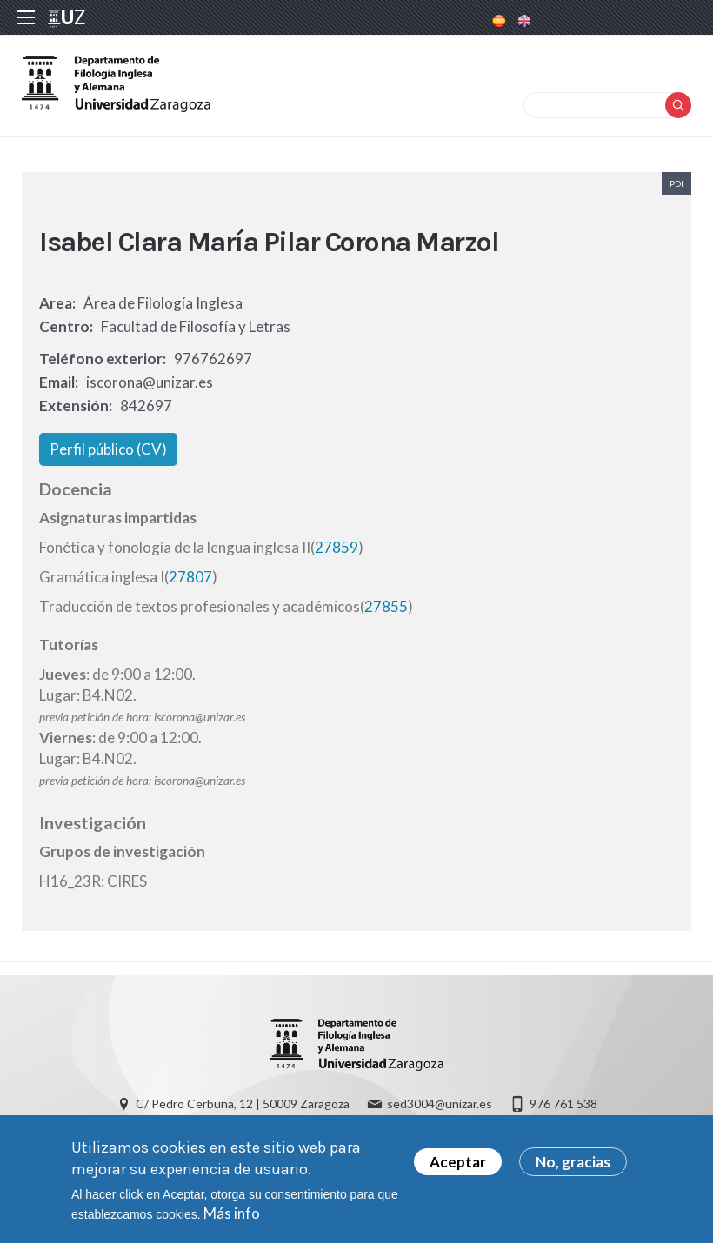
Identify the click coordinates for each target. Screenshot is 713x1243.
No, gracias (573, 1169)
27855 (386, 606)
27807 (190, 577)
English (522, 21)
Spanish (497, 21)
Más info (231, 1220)
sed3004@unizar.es (439, 1103)
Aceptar (458, 1169)
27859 (336, 547)
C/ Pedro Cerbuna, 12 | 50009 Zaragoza (243, 1103)
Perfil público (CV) (108, 449)
